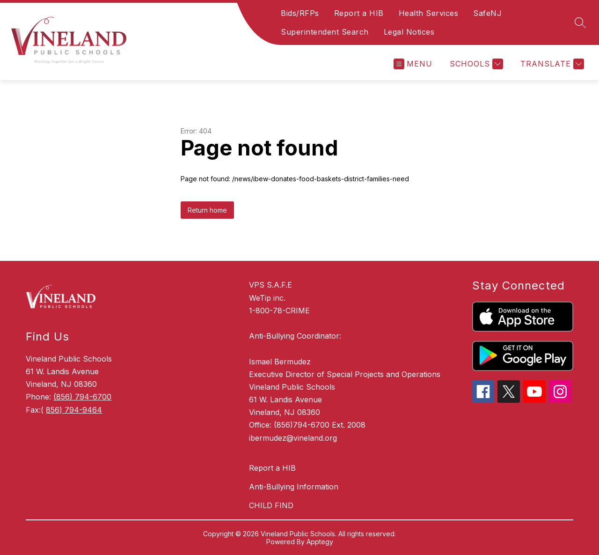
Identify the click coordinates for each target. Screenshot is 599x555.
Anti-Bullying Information (293, 486)
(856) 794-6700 (82, 396)
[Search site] (580, 22)
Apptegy (320, 542)
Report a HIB (359, 13)
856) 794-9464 (74, 409)
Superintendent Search (325, 32)
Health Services (429, 13)
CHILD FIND (271, 505)
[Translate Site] (551, 64)
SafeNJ (487, 13)
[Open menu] (413, 64)
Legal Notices (409, 32)
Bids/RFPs (300, 13)
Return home (207, 210)
